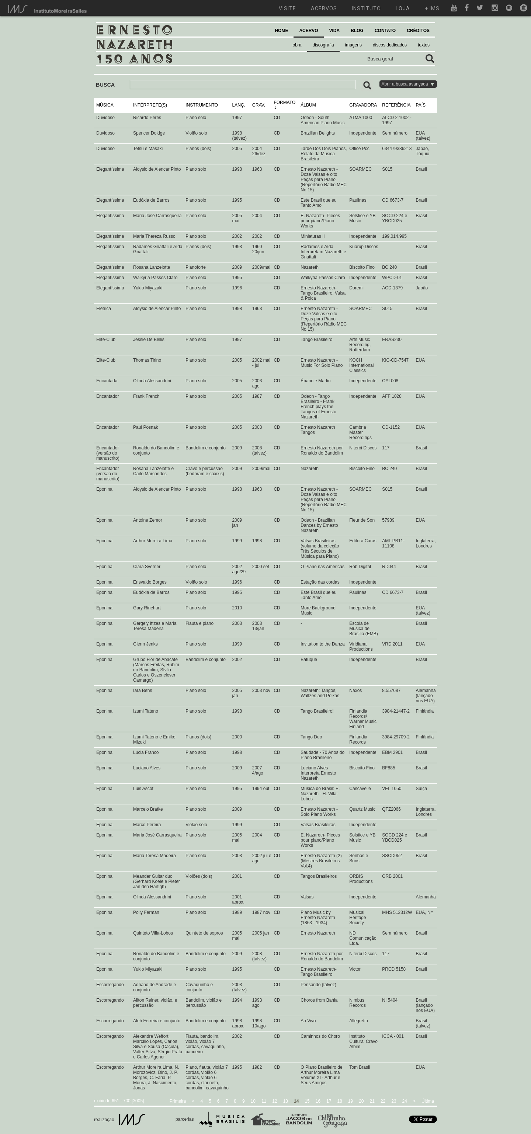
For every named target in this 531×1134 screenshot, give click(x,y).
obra (297, 45)
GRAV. (258, 105)
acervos (324, 8)
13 (285, 1101)
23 (393, 1101)
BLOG (357, 30)
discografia (323, 45)
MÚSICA (105, 105)
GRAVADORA (363, 105)
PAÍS (421, 105)
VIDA (334, 30)
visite (287, 8)
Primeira (178, 1101)
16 (318, 1101)
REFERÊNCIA (396, 105)
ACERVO (308, 30)
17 (328, 1101)
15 (307, 1101)
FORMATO (284, 102)
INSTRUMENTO (201, 105)
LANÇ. (238, 105)
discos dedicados (390, 45)
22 (383, 1101)
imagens (353, 45)
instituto (366, 8)
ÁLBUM (308, 105)
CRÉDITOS (418, 30)
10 (253, 1101)
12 (274, 1101)
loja (403, 8)
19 (350, 1101)
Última (427, 1101)
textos (424, 45)
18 (339, 1101)
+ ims (432, 8)
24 (404, 1101)
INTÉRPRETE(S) (150, 105)
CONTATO (385, 30)
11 (263, 1101)
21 (372, 1101)
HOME (281, 30)
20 (361, 1101)
